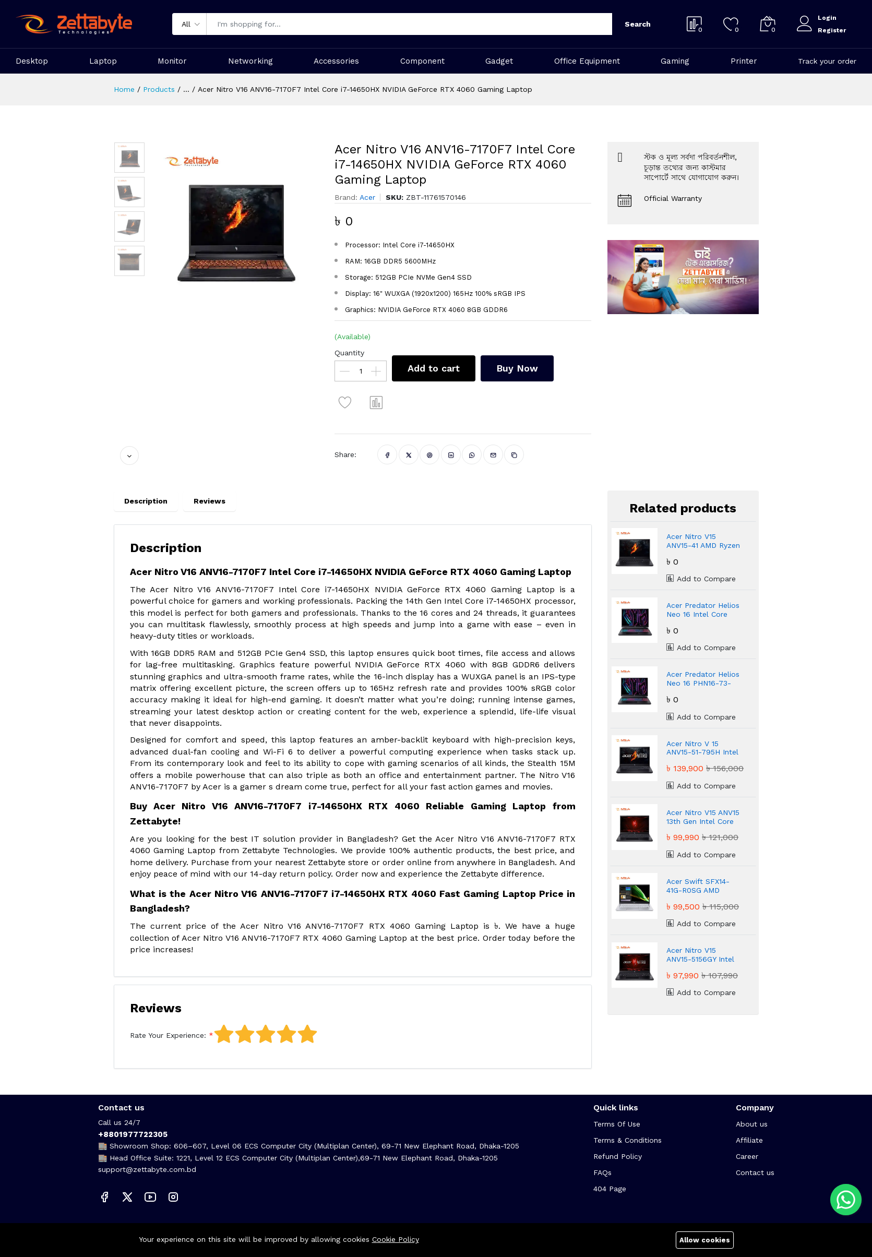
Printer (744, 61)
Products (159, 89)
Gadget (499, 61)
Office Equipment (587, 61)
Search (638, 24)
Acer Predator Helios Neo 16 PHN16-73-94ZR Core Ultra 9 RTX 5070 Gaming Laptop (702, 679)
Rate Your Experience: (168, 1035)
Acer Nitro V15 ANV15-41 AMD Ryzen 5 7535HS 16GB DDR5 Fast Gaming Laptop (704, 541)
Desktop (32, 61)
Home (124, 89)
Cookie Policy (395, 1239)
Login (827, 17)
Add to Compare (701, 578)
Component (422, 61)
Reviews (209, 501)
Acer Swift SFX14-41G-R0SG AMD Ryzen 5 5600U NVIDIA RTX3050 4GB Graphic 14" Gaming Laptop (704, 886)
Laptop (103, 61)
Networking (250, 61)
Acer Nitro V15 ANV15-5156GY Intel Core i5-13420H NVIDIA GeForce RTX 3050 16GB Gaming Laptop (702, 955)
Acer (367, 197)
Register (832, 30)
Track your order (827, 61)
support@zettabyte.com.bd (147, 1169)
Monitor (172, 61)
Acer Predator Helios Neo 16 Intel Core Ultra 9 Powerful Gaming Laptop (702, 610)
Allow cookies (704, 1240)
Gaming (675, 61)
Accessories (336, 61)
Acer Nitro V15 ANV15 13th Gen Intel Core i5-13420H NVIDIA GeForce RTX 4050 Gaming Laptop (702, 817)
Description (146, 501)
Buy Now (517, 368)
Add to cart (434, 368)
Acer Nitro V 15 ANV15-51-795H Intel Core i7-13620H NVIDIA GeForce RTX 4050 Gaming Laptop (704, 748)
